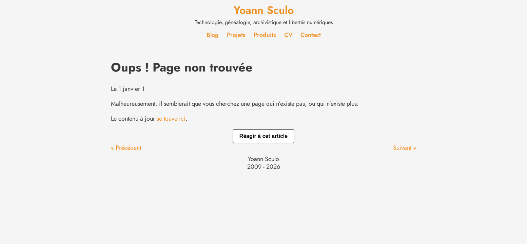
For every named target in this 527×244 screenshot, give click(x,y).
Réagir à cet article (263, 136)
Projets (236, 34)
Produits (265, 34)
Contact (310, 34)
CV (288, 34)
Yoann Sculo (264, 10)
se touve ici (171, 118)
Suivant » (404, 147)
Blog (213, 34)
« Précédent (126, 147)
